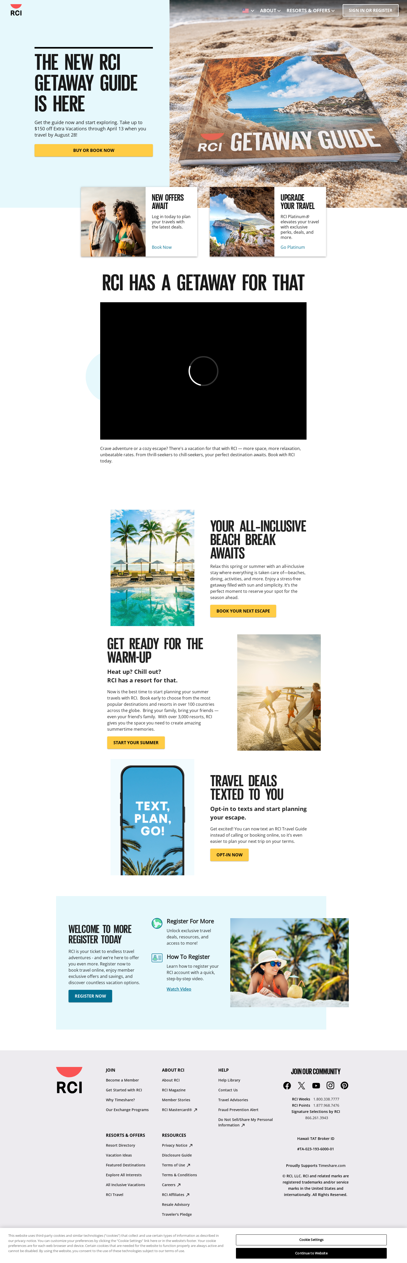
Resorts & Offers (308, 10)
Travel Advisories (233, 1099)
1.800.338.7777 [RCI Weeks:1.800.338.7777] (326, 1099)
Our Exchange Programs (127, 1109)
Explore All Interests (124, 1174)
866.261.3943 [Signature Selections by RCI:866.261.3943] (316, 1117)
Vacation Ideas (119, 1155)
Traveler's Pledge (177, 1214)
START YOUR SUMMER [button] (136, 742)
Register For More (190, 921)
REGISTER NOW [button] (90, 996)
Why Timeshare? (120, 1099)
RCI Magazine (174, 1089)
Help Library (229, 1080)
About (268, 10)
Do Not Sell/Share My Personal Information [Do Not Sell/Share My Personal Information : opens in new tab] (245, 1122)
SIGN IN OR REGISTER (370, 10)
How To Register (188, 956)
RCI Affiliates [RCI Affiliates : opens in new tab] (175, 1194)
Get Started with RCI (124, 1089)
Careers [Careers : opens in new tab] (171, 1184)
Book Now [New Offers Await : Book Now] (162, 247)
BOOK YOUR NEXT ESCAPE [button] (243, 611)
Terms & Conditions (179, 1174)
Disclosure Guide (177, 1155)
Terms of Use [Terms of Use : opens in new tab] (176, 1165)
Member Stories (176, 1099)
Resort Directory (120, 1145)
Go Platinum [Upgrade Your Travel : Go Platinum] (293, 247)
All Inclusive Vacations (125, 1184)
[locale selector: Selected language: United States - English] (247, 9)
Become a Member (122, 1080)
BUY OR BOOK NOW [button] (93, 150)
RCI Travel (114, 1194)
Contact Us (228, 1089)
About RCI (171, 1080)
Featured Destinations (125, 1165)
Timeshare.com (331, 1165)
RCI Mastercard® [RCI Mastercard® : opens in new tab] (179, 1109)
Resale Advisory (176, 1204)
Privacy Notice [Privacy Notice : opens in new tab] (177, 1145)
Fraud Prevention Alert (238, 1109)
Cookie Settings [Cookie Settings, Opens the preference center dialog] (311, 1246)
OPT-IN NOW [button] (229, 855)
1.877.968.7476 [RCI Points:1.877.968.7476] (326, 1105)
